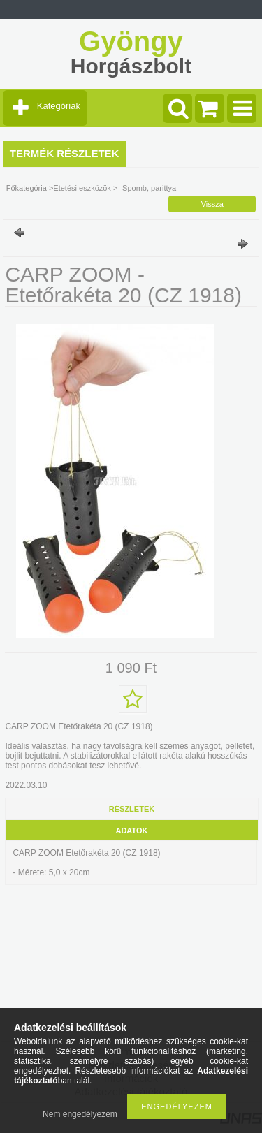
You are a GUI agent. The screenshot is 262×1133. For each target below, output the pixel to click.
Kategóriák (58, 106)
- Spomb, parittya (146, 188)
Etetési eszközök (82, 188)
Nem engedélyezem (80, 1114)
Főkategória (26, 188)
